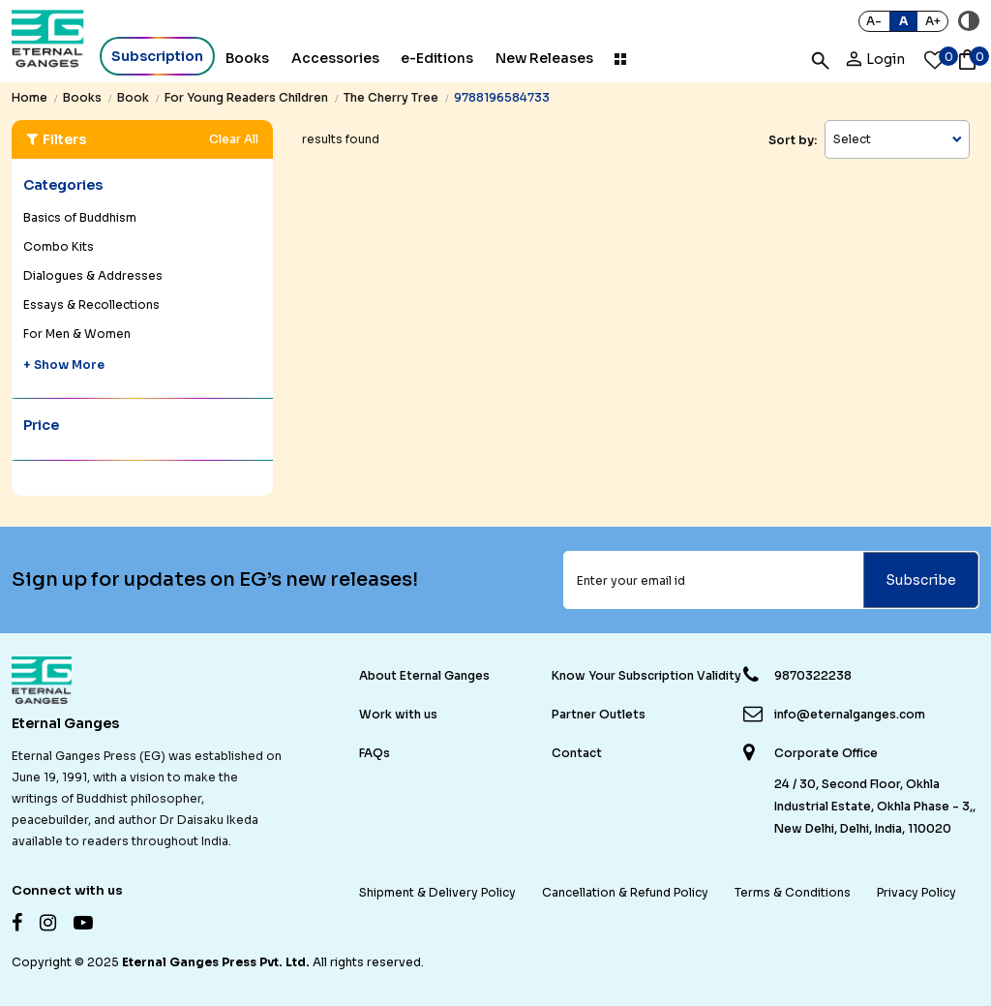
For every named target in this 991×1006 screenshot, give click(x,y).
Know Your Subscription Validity (646, 675)
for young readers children (246, 97)
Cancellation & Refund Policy (625, 892)
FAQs (374, 753)
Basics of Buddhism (79, 217)
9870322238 (813, 675)
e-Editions (437, 58)
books (82, 97)
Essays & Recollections (91, 304)
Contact (577, 753)
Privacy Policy (916, 892)
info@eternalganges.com (849, 714)
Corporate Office (826, 753)
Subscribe (921, 580)
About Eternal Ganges (424, 675)
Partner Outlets (599, 714)
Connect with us (67, 890)
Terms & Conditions (793, 892)
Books (247, 58)
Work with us (398, 714)
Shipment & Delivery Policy (437, 892)
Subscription (157, 56)
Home (29, 97)
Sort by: (792, 140)
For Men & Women (77, 333)
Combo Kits (58, 246)
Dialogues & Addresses (93, 275)
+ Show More (64, 364)
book (133, 97)
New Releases (544, 58)
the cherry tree (391, 97)
